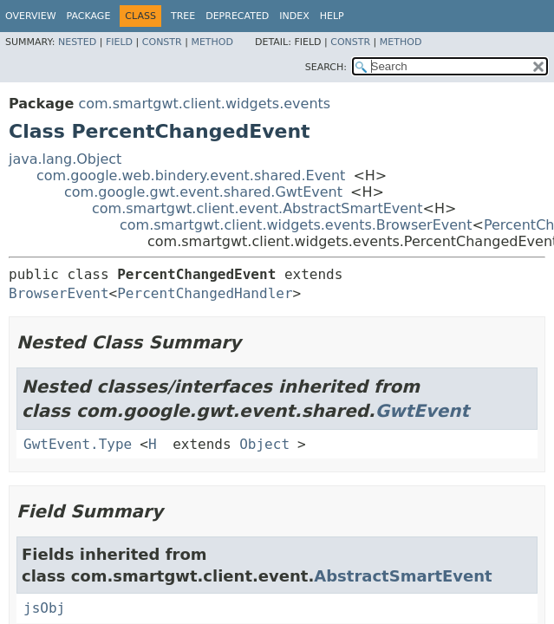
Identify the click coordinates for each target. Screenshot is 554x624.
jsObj (44, 608)
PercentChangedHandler (204, 293)
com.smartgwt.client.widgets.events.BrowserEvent (296, 225)
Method (212, 42)
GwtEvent (422, 410)
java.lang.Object (65, 159)
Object (264, 444)
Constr (162, 42)
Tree (183, 16)
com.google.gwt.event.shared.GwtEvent (203, 192)
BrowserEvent (59, 293)
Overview (30, 16)
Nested (77, 42)
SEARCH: (326, 67)
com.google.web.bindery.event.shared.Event (190, 175)
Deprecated (237, 16)
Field (119, 42)
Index (294, 16)
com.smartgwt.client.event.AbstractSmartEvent (257, 208)
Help (332, 16)
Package (89, 16)
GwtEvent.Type (77, 444)
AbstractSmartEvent (403, 576)
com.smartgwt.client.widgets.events (204, 103)
